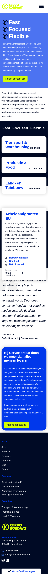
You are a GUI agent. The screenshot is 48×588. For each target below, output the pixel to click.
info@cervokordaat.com (17, 554)
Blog (4, 465)
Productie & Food (10, 512)
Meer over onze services (14, 273)
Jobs (4, 447)
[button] (41, 6)
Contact (5, 469)
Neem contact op (15, 78)
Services (6, 451)
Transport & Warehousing (15, 507)
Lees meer (35, 148)
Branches (6, 456)
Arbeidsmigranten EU (12, 482)
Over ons (6, 460)
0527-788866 (12, 550)
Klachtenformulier (10, 486)
